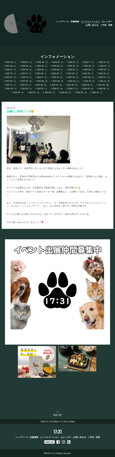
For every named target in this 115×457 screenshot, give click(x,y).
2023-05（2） (73, 73)
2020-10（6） (89, 88)
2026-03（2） (27, 62)
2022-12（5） (27, 77)
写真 (110, 24)
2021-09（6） (42, 84)
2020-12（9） (58, 88)
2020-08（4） (19, 92)
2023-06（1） (57, 73)
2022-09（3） (73, 77)
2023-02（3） (104, 73)
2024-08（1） (58, 69)
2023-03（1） (89, 73)
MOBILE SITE (49, 442)
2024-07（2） (74, 69)
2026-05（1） (12, 62)
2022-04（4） (43, 81)
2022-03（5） (58, 81)
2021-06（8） (73, 84)
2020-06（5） (50, 92)
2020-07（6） (35, 92)
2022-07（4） (105, 77)
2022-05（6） (27, 81)
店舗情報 (75, 21)
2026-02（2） (43, 62)
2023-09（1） (42, 73)
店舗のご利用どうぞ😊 (20, 111)
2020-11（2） (73, 88)
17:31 (57, 431)
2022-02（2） (74, 81)
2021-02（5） (27, 88)
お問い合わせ (92, 24)
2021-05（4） (88, 84)
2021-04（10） (104, 84)
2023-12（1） (11, 73)
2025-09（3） (11, 65)
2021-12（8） (105, 81)
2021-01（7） (42, 88)
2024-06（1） (89, 69)
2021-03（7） (12, 88)
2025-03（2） (74, 65)
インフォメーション (90, 21)
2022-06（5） (11, 81)
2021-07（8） (57, 84)
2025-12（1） (74, 62)
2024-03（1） (105, 69)
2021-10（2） (26, 84)
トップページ (62, 21)
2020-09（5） (104, 88)
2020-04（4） (82, 92)
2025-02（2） (90, 65)
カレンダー (107, 21)
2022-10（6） (58, 77)
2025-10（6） (104, 62)
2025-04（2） (58, 65)
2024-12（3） (11, 69)
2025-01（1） (105, 65)
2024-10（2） (27, 69)
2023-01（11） (12, 77)
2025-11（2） (89, 62)
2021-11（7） (11, 84)
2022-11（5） (42, 77)
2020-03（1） (97, 92)
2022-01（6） (90, 81)
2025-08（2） (27, 65)
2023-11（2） (26, 73)
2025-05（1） (42, 65)
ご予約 (103, 24)
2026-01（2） (58, 62)
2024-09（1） (42, 69)
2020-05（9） (66, 92)
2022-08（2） (89, 77)
